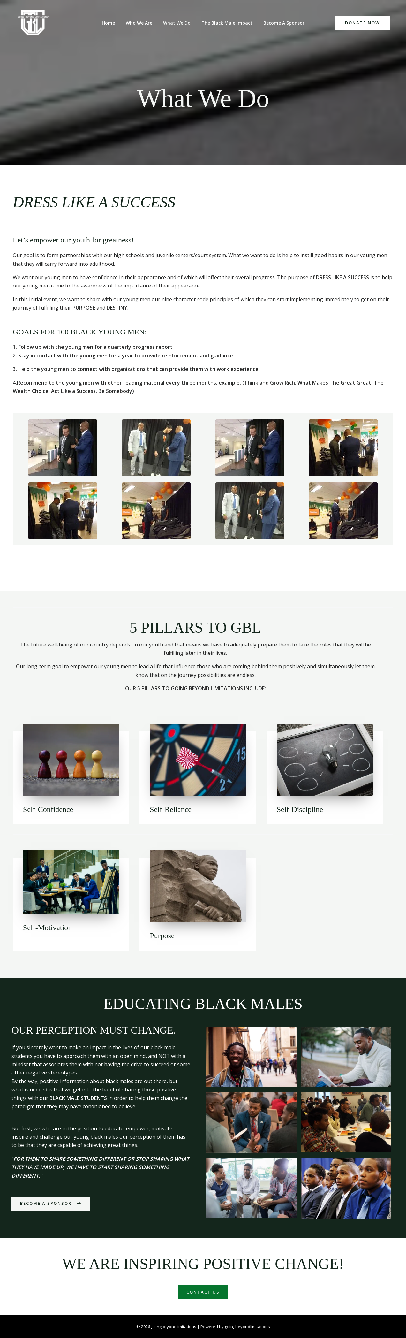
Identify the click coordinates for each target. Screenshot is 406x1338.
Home (112, 23)
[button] (362, 23)
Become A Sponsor (280, 23)
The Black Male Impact (225, 23)
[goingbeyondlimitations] (35, 22)
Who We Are (141, 23)
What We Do (177, 23)
